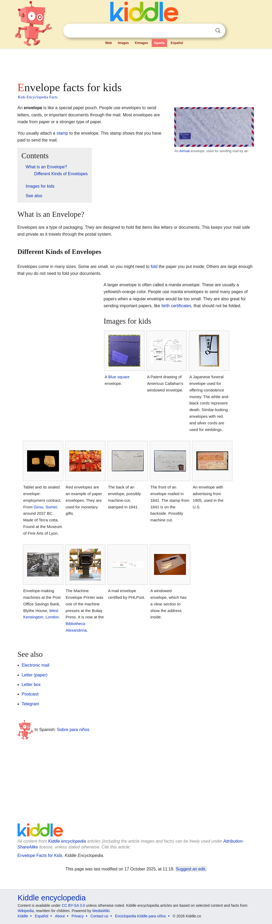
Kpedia (159, 43)
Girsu (38, 507)
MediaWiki (101, 911)
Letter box (31, 684)
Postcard (30, 694)
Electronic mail (35, 665)
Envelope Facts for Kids (40, 855)
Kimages (141, 43)
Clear (206, 30)
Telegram (30, 704)
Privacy (77, 916)
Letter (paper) (35, 675)
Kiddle (23, 916)
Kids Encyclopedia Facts (38, 97)
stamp (62, 133)
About (60, 916)
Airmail (184, 151)
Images (123, 43)
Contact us (99, 916)
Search (217, 31)
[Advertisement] (136, 63)
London (52, 617)
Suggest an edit (190, 869)
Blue (112, 377)
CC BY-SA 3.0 (73, 905)
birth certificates (176, 305)
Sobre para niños (73, 729)
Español (177, 43)
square (123, 377)
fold (154, 266)
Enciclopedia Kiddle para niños (140, 916)
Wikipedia (26, 911)
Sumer (51, 507)
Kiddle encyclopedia (67, 841)
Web (108, 43)
